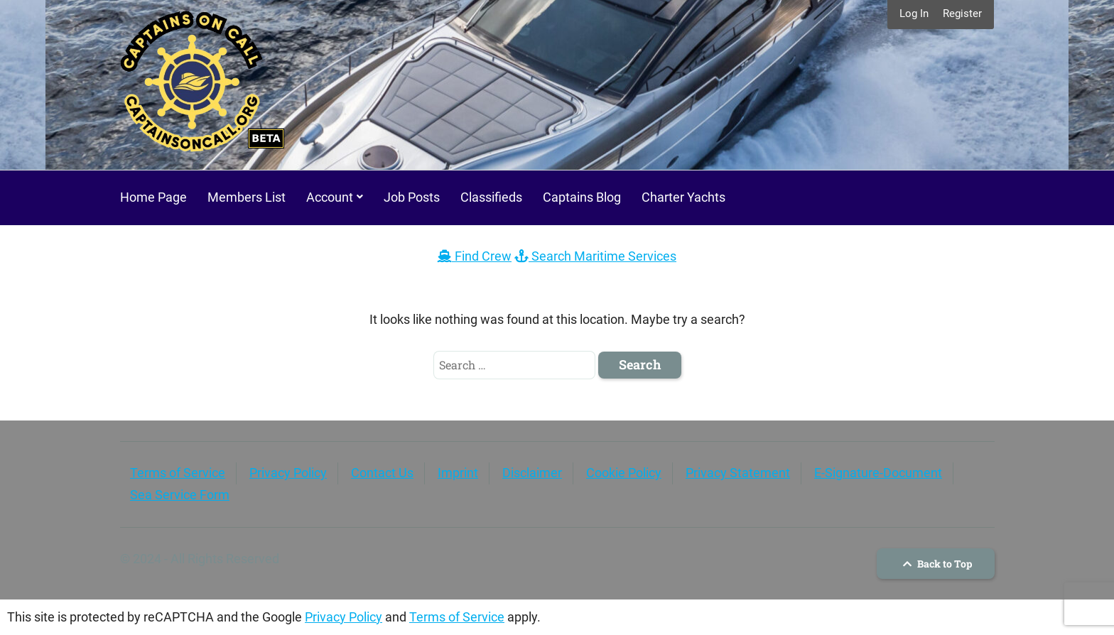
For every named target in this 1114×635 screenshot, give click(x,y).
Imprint (458, 472)
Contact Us (382, 472)
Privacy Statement (738, 472)
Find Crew (475, 256)
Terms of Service (177, 472)
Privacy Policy (288, 472)
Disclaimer (532, 472)
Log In (914, 13)
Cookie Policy (623, 472)
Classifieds (491, 197)
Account (329, 197)
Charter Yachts (683, 197)
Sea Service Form (179, 494)
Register (962, 13)
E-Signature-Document (878, 472)
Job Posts (412, 197)
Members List (246, 197)
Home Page (153, 197)
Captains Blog (582, 197)
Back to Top (935, 563)
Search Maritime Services (595, 256)
